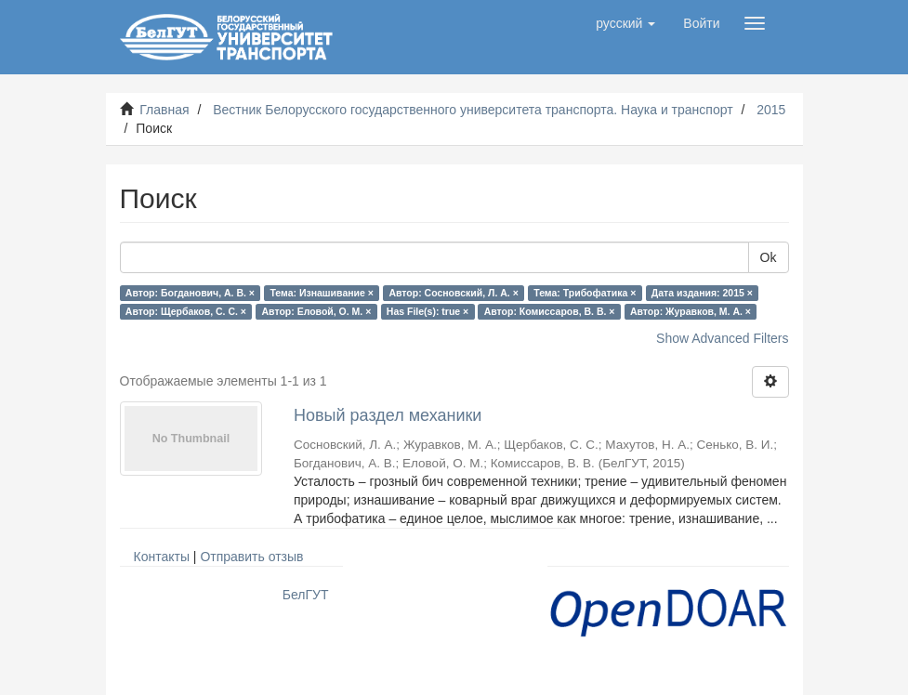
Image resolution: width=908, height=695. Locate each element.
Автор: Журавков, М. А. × (690, 311)
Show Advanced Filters (722, 338)
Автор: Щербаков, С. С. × (185, 311)
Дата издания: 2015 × (702, 292)
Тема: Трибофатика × (584, 292)
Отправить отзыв (251, 556)
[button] (625, 23)
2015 (771, 109)
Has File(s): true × (427, 311)
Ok (768, 257)
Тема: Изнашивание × (321, 292)
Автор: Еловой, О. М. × (317, 311)
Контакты (162, 556)
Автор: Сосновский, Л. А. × (453, 292)
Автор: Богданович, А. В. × (190, 292)
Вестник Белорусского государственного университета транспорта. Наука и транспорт (472, 109)
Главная (164, 109)
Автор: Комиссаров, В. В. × (549, 311)
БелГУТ (306, 594)
